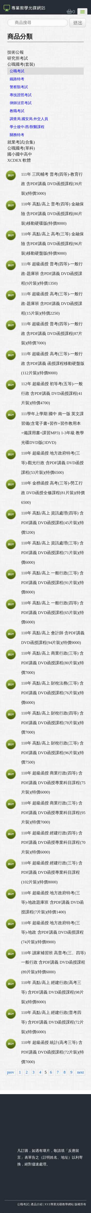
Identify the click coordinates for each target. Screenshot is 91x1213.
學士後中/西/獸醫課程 (27, 127)
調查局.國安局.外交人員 (29, 119)
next (80, 1072)
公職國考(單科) (21, 148)
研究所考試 (17, 58)
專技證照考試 (21, 95)
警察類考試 (19, 87)
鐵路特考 (17, 79)
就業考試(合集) (21, 142)
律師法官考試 (21, 103)
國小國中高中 (19, 154)
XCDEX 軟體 (19, 160)
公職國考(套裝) (21, 64)
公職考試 (17, 71)
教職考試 (17, 111)
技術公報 (15, 52)
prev (10, 1072)
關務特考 (17, 135)
